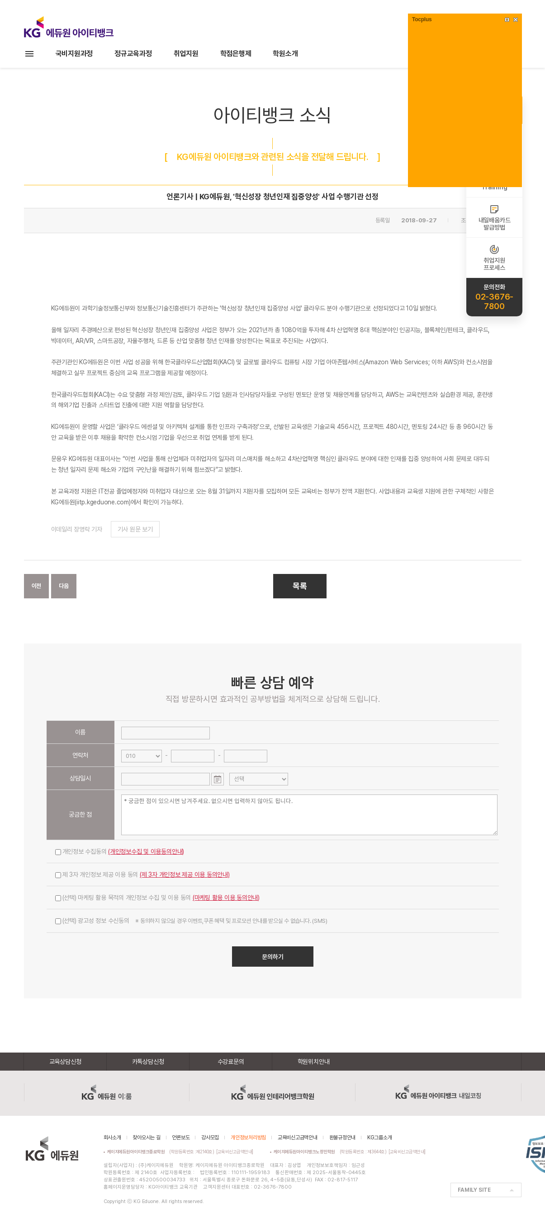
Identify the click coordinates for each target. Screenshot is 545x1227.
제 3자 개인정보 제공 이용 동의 (142, 874)
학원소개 (285, 53)
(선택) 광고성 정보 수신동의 (191, 920)
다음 (64, 586)
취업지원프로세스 (494, 257)
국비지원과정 (74, 53)
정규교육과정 (133, 53)
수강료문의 (231, 1061)
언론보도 (181, 1137)
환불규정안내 (342, 1137)
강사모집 (210, 1137)
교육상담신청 (65, 1061)
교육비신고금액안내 (298, 1137)
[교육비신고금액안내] (234, 1151)
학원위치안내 (314, 1061)
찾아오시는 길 (146, 1137)
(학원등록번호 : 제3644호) (331, 1151)
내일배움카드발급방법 (495, 217)
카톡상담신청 (148, 1061)
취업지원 (186, 53)
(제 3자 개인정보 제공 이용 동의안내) (185, 874)
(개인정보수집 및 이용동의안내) (146, 851)
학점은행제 (235, 53)
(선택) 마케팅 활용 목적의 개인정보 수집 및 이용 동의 (157, 897)
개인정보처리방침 (248, 1137)
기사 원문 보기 (135, 529)
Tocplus (421, 19)
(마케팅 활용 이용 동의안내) (226, 897)
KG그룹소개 (379, 1137)
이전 (37, 586)
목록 (300, 586)
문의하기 (273, 956)
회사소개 (112, 1137)
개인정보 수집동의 (120, 851)
